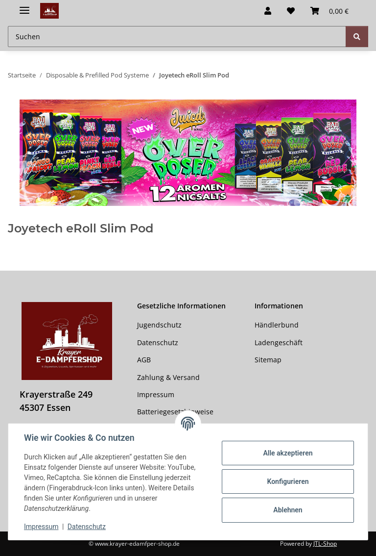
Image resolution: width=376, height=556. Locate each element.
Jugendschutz (159, 324)
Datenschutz (87, 527)
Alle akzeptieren (287, 453)
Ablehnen (287, 510)
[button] (268, 11)
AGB (144, 359)
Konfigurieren (287, 481)
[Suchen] (357, 36)
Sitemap (268, 359)
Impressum (41, 527)
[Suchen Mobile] (177, 36)
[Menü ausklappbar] (24, 6)
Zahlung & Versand (168, 377)
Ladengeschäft (279, 342)
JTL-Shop (325, 543)
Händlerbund (277, 324)
